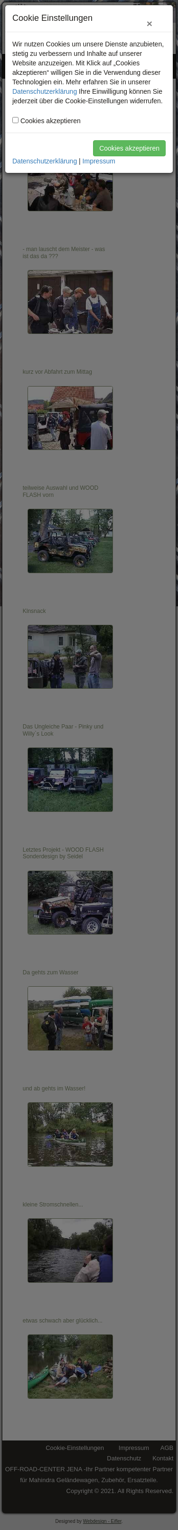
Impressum (99, 161)
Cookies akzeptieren (129, 148)
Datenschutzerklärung (44, 91)
